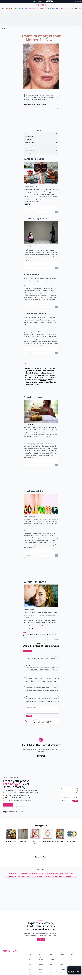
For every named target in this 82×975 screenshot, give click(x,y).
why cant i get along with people (62, 853)
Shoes (30, 946)
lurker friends (13, 850)
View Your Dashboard (20, 782)
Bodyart (30, 931)
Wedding (62, 949)
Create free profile (8, 781)
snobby (75, 853)
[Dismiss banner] (58, 697)
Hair (68, 8)
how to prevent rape (23, 853)
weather (43, 364)
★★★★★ (78, 28)
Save (50, 91)
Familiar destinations (33, 615)
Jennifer (26, 90)
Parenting (52, 944)
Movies (76, 8)
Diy (40, 934)
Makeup (41, 941)
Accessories (31, 929)
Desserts (57, 8)
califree (32, 586)
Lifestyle (3, 8)
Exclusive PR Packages (33, 961)
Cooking (62, 931)
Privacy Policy (49, 961)
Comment (29, 692)
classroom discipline (36, 853)
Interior (26, 8)
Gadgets (72, 8)
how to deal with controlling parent (48, 850)
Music (34, 8)
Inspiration (41, 939)
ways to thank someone (66, 850)
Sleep (22, 8)
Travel (40, 949)
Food (72, 934)
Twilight (51, 949)
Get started (75, 777)
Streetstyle (8, 8)
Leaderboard (63, 777)
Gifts (61, 936)
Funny (49, 8)
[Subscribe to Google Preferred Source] (30, 698)
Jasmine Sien (33, 409)
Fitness (12, 8)
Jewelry (30, 8)
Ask (56, 208)
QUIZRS (58, 108)
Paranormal (17, 8)
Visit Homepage (41, 916)
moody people (47, 853)
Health (53, 8)
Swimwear (42, 8)
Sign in (26, 784)
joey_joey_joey (33, 242)
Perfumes (62, 944)
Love (30, 941)
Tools (30, 951)
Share (55, 91)
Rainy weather (32, 106)
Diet (65, 8)
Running (72, 944)
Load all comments (28, 628)
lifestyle (4, 28)
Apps (37, 8)
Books (40, 931)
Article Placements (50, 959)
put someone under (11, 853)
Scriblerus (34, 605)
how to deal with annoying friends (27, 850)
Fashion (51, 934)
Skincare (41, 946)
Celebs (62, 8)
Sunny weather (26, 106)
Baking (61, 929)
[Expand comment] (27, 638)
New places (25, 615)
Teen (30, 949)
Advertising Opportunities (68, 959)
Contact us (31, 959)
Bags (51, 929)
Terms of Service (66, 961)
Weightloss (73, 949)
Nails (46, 8)
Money (51, 941)
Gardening (52, 936)
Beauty (72, 929)
